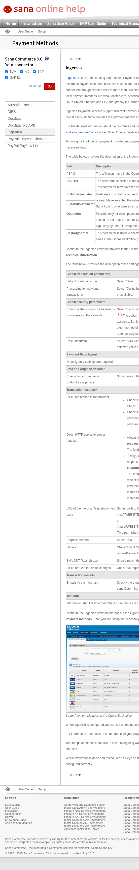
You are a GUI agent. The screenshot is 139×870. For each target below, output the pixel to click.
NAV (13, 71)
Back (77, 59)
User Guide (25, 31)
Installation (31, 23)
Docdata (14, 118)
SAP (41, 71)
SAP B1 (15, 77)
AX (27, 71)
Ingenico (15, 132)
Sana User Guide (61, 23)
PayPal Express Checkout (28, 139)
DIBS (12, 112)
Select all (35, 86)
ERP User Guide (93, 23)
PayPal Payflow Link (24, 146)
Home (10, 23)
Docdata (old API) (21, 125)
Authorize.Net (18, 105)
